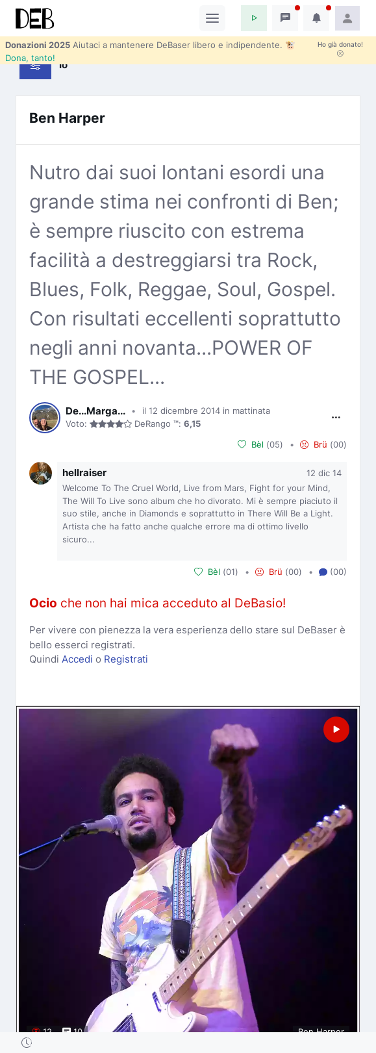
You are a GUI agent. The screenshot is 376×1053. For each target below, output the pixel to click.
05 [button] (274, 444)
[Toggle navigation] (212, 18)
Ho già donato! (340, 49)
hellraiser (84, 472)
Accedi (77, 659)
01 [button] (230, 571)
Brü (313, 445)
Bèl (251, 445)
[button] (254, 18)
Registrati (126, 659)
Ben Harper (67, 117)
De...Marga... (95, 411)
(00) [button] (333, 572)
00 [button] (338, 444)
